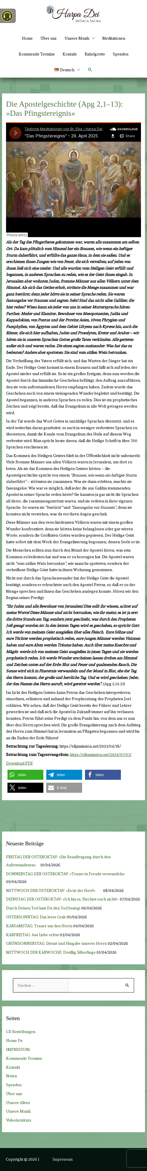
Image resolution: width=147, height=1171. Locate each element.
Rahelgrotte (95, 54)
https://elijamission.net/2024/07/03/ (100, 754)
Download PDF (19, 763)
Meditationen (113, 38)
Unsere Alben (18, 1102)
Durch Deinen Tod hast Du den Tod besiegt (43, 908)
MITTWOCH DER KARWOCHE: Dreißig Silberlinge (51, 952)
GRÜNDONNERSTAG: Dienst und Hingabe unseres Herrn (56, 943)
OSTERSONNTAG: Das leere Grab (36, 917)
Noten (11, 1076)
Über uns (48, 38)
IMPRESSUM (18, 1049)
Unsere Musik (18, 1111)
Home (27, 38)
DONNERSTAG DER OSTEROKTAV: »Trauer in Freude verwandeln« (65, 873)
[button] (67, 70)
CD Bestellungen (20, 1031)
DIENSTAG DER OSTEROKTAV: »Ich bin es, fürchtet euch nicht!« (62, 899)
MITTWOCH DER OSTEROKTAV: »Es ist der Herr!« (54, 890)
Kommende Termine (37, 54)
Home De (14, 1040)
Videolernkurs (18, 1120)
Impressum (63, 1159)
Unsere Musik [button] (77, 38)
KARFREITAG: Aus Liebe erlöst (32, 934)
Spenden (120, 54)
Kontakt (70, 54)
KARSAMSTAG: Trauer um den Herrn (39, 926)
